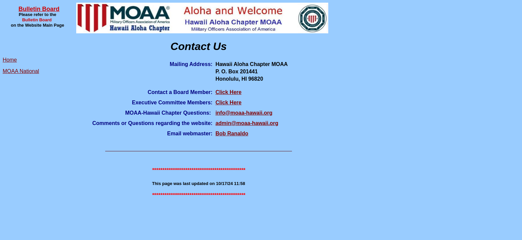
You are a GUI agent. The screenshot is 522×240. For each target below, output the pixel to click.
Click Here (228, 92)
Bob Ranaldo (231, 133)
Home (10, 60)
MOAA (10, 71)
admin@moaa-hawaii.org (246, 123)
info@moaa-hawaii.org (243, 113)
